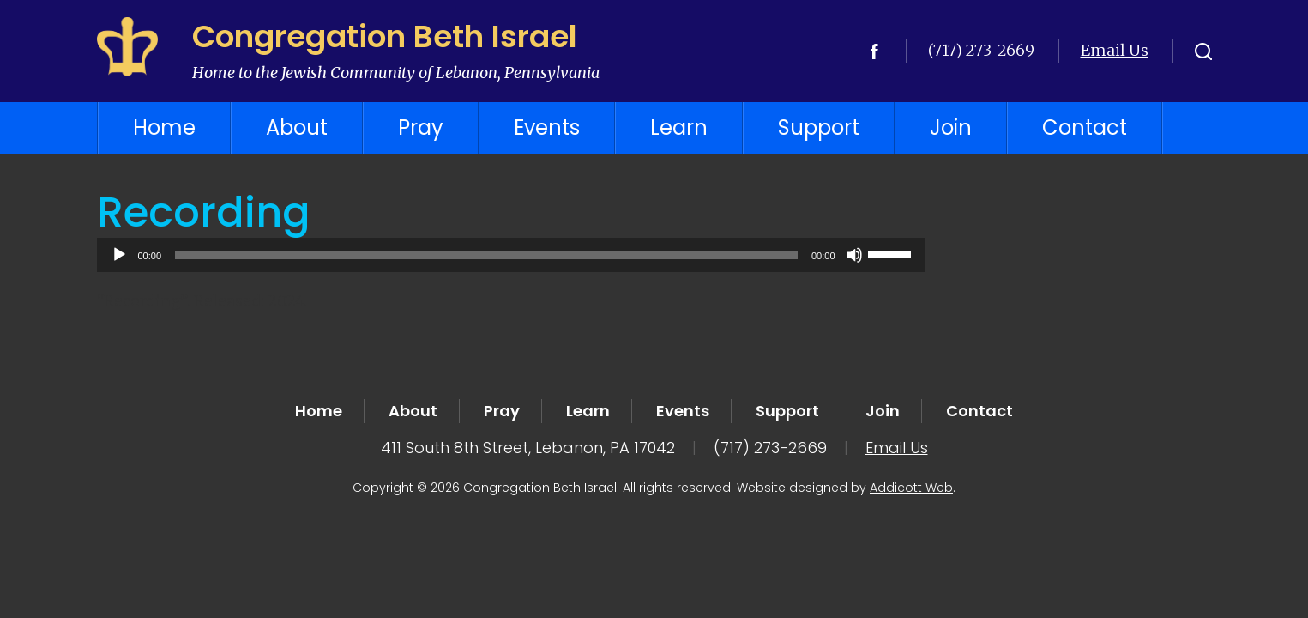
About (297, 127)
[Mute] (854, 255)
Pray (420, 127)
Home (164, 127)
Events (547, 127)
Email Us (1114, 50)
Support (818, 127)
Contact (1084, 127)
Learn (679, 127)
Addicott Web (911, 487)
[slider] (486, 255)
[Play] (119, 255)
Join (951, 127)
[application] (511, 255)
